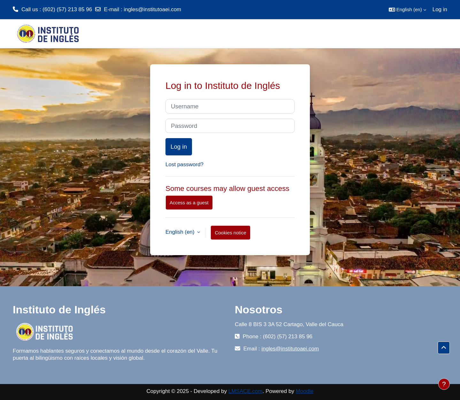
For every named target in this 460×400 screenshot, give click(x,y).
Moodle (305, 391)
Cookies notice (230, 232)
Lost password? (184, 164)
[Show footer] (444, 384)
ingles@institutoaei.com (152, 9)
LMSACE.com (245, 391)
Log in (440, 9)
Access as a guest (189, 202)
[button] (407, 9)
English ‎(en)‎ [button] (180, 232)
